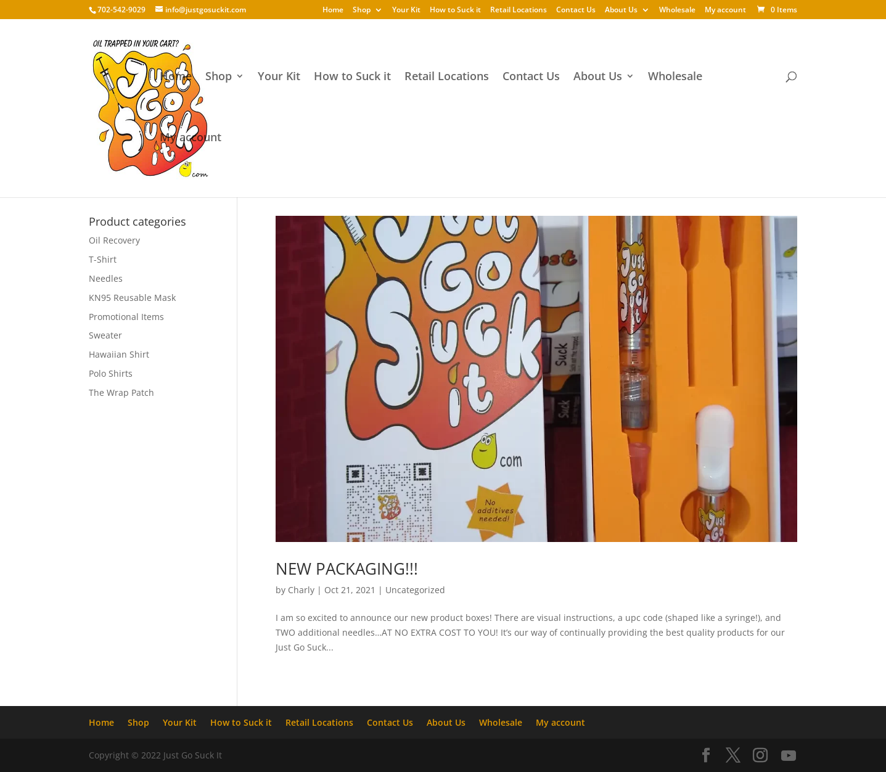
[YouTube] (788, 756)
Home (332, 10)
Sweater (105, 335)
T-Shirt (103, 259)
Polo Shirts (111, 373)
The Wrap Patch (121, 392)
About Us (621, 10)
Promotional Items (126, 316)
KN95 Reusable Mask (132, 297)
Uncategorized (415, 590)
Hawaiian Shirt (119, 354)
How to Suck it (455, 10)
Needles (106, 278)
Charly (301, 590)
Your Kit (406, 10)
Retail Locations (518, 10)
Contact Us (576, 10)
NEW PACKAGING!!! (347, 568)
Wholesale (677, 10)
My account (725, 10)
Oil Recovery (114, 240)
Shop (362, 10)
